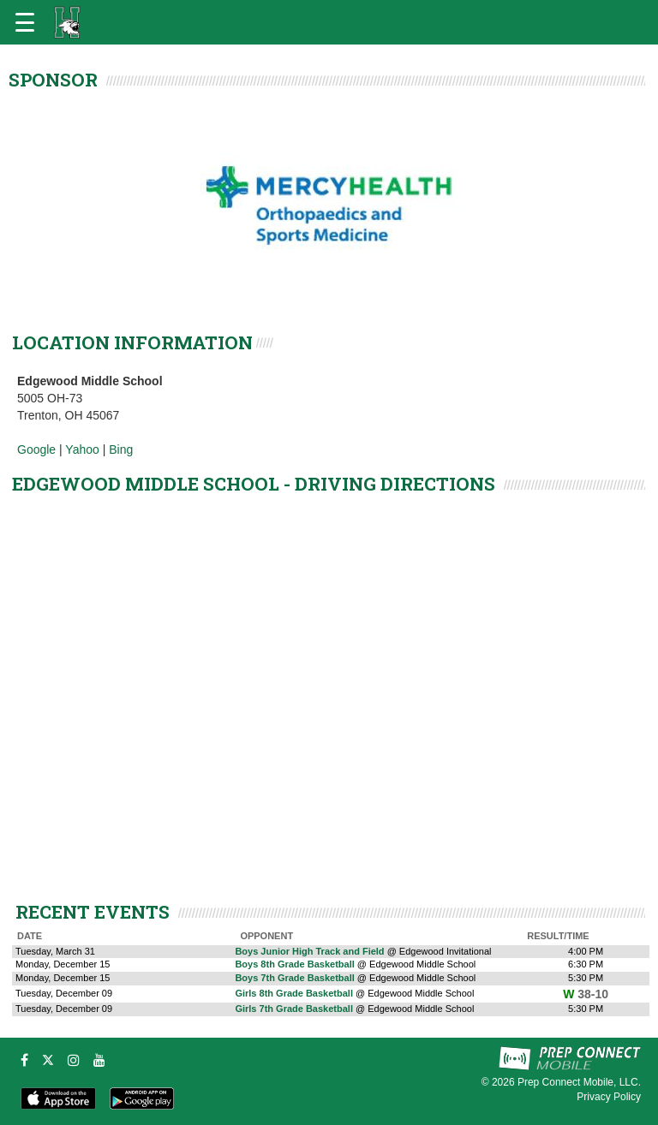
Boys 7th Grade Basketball (294, 978)
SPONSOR (53, 80)
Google (36, 449)
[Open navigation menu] (24, 22)
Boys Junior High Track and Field (309, 951)
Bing (121, 449)
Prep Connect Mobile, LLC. (579, 1082)
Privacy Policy (609, 1097)
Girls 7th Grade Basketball (294, 1008)
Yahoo (82, 449)
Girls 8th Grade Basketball (294, 993)
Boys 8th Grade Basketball (294, 964)
